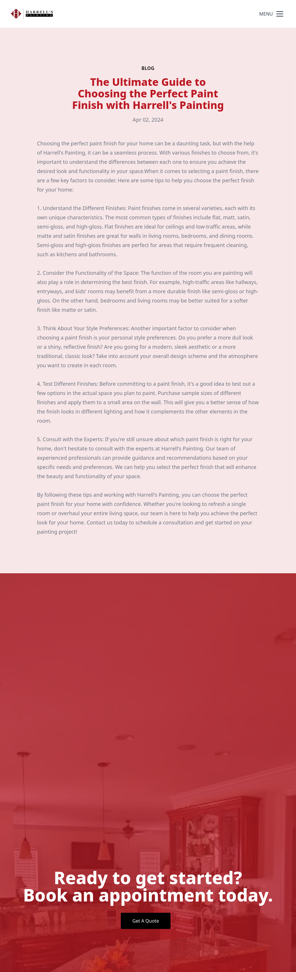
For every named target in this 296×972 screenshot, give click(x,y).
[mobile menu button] (280, 14)
